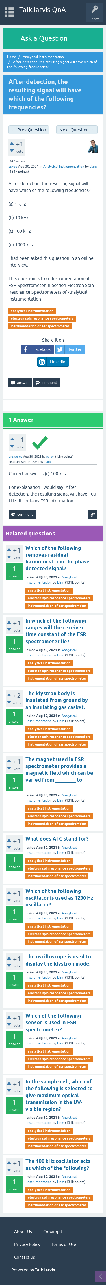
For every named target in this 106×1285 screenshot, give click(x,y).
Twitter (68, 349)
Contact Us (24, 1257)
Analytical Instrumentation (63, 167)
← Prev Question (29, 129)
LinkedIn (51, 361)
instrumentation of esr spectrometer (40, 326)
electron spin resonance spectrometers (42, 318)
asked (12, 167)
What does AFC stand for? (56, 839)
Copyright (52, 1231)
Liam (60, 582)
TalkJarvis (45, 1270)
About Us (23, 1231)
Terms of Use (63, 1244)
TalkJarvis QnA (42, 10)
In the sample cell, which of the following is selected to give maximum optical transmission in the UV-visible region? (59, 1095)
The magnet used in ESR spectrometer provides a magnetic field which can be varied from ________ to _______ (59, 773)
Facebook (36, 349)
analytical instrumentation (32, 311)
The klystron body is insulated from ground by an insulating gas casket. (56, 700)
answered (15, 456)
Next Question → (76, 129)
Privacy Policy (27, 1244)
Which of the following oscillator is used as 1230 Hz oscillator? (59, 898)
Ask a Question (44, 38)
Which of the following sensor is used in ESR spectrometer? (53, 1023)
